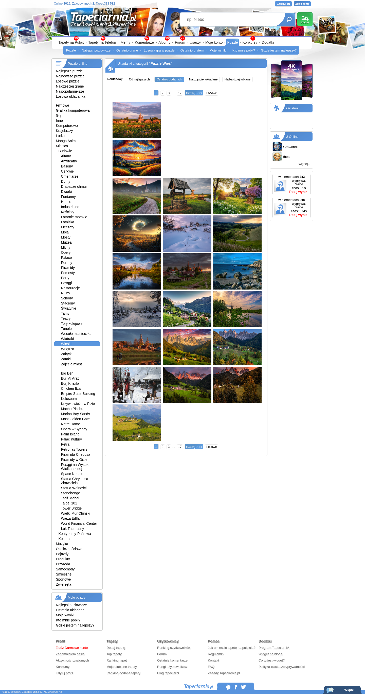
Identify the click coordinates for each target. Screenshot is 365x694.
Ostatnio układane (70, 610)
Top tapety (114, 654)
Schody (67, 298)
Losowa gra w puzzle (159, 50)
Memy (125, 42)
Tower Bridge (71, 508)
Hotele (66, 202)
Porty (65, 278)
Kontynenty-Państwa (75, 534)
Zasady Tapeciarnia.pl (224, 673)
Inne (59, 121)
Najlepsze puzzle (69, 71)
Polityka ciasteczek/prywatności (282, 667)
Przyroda (63, 564)
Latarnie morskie (74, 217)
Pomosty (68, 273)
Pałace (66, 258)
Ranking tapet (116, 660)
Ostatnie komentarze (172, 660)
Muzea (66, 242)
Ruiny (65, 293)
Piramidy (68, 268)
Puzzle (232, 42)
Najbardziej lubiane (237, 79)
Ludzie (61, 136)
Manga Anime (67, 141)
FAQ (211, 667)
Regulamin (216, 654)
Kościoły (67, 212)
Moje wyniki (217, 50)
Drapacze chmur (74, 186)
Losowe (211, 93)
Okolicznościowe (69, 549)
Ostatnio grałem (192, 50)
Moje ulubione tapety (121, 667)
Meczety (67, 227)
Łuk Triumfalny (72, 529)
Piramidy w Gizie (74, 460)
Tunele (66, 329)
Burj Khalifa (70, 383)
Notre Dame (70, 424)
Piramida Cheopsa (75, 454)
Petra (65, 444)
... (173, 93)
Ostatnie (292, 108)
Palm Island (70, 434)
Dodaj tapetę (115, 648)
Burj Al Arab (70, 378)
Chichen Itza (71, 388)
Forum (180, 42)
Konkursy (249, 42)
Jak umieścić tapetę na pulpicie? (231, 648)
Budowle (65, 151)
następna (194, 93)
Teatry (66, 318)
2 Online (292, 137)
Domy (65, 181)
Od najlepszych (139, 79)
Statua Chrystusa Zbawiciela (74, 481)
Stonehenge (70, 493)
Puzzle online (77, 63)
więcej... (305, 164)
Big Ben (67, 373)
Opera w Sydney (74, 429)
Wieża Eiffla (70, 518)
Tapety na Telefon (102, 42)
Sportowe (63, 579)
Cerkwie (67, 171)
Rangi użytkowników (172, 667)
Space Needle (72, 474)
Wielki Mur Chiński (75, 513)
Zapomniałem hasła (70, 654)
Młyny (65, 247)
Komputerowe (67, 126)
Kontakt (213, 660)
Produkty (63, 559)
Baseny (67, 166)
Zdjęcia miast (71, 364)
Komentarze (144, 42)
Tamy (65, 313)
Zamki (66, 359)
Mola (65, 232)
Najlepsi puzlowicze (96, 50)
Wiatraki (67, 339)
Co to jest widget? (272, 660)
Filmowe (62, 105)
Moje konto (214, 42)
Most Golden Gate (75, 419)
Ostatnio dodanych (169, 79)
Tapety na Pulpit (71, 42)
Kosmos (65, 539)
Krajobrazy (64, 131)
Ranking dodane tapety (123, 673)
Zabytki (66, 354)
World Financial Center (79, 523)
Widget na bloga (270, 654)
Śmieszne (63, 574)
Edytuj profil (64, 673)
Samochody (65, 569)
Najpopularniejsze (70, 91)
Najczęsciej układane (203, 79)
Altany (66, 156)
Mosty (65, 237)
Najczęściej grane (70, 86)
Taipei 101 (69, 503)
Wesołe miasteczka (76, 334)
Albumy (164, 42)
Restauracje (70, 288)
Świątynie (68, 308)
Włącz (349, 690)
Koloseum (69, 399)
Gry (59, 115)
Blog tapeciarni (168, 673)
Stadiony (68, 303)
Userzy (195, 42)
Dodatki (268, 42)
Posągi (66, 283)
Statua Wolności (74, 488)
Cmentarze (69, 176)
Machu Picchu (72, 409)
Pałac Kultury (71, 439)
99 (182, 38)
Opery (66, 252)
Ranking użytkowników (174, 648)
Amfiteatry (69, 161)
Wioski (66, 344)
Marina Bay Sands (75, 414)
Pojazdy (62, 554)
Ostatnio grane (127, 50)
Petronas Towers (74, 449)
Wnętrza (67, 349)
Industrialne (70, 207)
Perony (66, 263)
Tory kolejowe (72, 323)
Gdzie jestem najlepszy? (279, 50)
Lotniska (67, 222)
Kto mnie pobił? (243, 50)
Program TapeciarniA (274, 648)
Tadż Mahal (70, 498)
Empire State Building (78, 394)
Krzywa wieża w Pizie (78, 404)
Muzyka (62, 544)
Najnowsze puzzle (70, 76)
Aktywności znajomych (72, 660)
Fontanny (68, 197)
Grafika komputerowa (73, 110)
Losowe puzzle (68, 81)
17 (179, 93)
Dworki (66, 192)
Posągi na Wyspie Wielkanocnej (75, 467)
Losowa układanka (70, 96)
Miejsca (62, 146)
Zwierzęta (63, 584)
